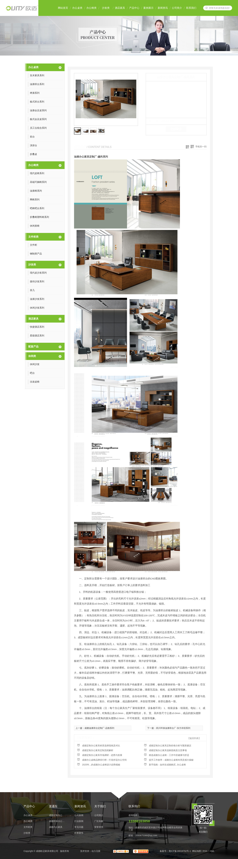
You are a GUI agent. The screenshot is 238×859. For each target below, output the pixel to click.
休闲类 (32, 356)
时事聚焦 (78, 833)
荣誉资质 (98, 827)
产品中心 (134, 8)
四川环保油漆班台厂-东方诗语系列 (173, 728)
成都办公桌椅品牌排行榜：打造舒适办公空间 (104, 760)
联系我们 (191, 8)
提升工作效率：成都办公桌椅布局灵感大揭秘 (171, 760)
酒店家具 (120, 8)
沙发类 (106, 8)
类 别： (154, 121)
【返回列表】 (194, 738)
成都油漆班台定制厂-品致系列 (99, 728)
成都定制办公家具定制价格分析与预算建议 (170, 745)
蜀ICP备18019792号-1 (180, 851)
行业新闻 (78, 821)
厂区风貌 (98, 821)
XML (212, 851)
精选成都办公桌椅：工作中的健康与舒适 (169, 755)
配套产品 (33, 346)
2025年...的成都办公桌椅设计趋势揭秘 (101, 764)
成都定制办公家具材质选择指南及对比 (101, 745)
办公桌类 (77, 8)
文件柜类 (33, 236)
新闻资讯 (163, 8)
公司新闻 (78, 815)
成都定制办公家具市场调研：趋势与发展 (102, 755)
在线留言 (176, 129)
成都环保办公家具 (57, 821)
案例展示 (148, 8)
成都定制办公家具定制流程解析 (97, 750)
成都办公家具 (55, 827)
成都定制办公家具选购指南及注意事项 (168, 750)
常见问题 (78, 827)
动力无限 (95, 851)
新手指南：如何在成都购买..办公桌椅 (167, 764)
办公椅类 (91, 8)
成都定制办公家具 (57, 815)
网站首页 (63, 8)
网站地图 (196, 851)
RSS (205, 851)
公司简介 (177, 8)
